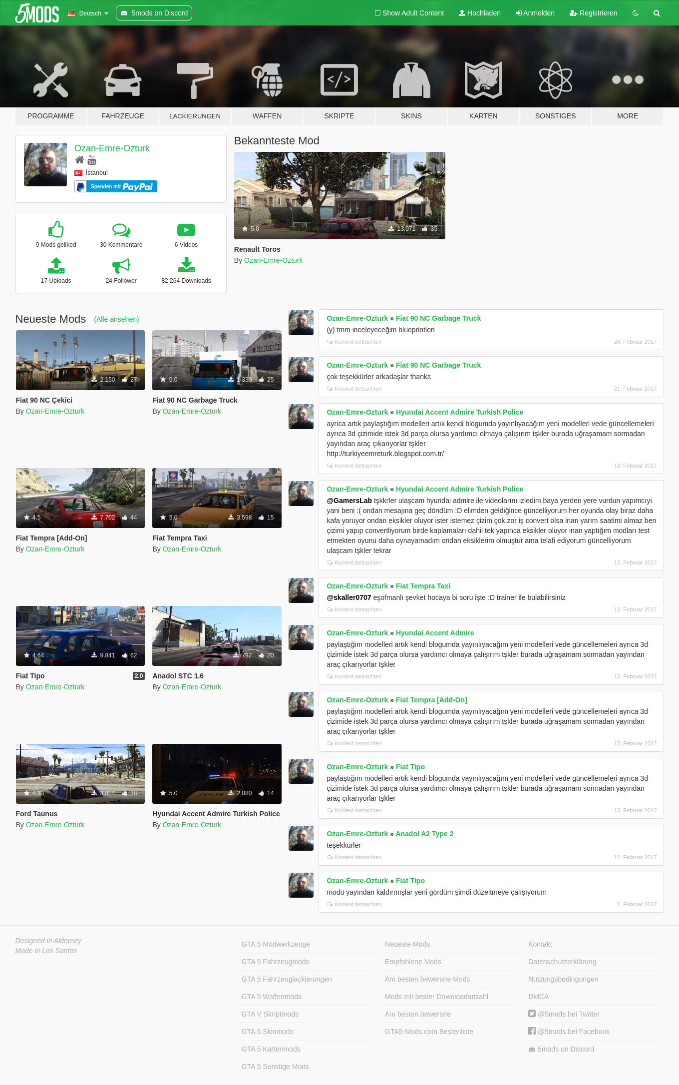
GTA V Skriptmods (270, 1014)
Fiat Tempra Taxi (423, 586)
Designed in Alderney (48, 941)
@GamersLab (349, 501)
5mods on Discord (561, 1049)
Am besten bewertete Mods (427, 979)
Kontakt (540, 944)
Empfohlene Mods (413, 962)
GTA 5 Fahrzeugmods (276, 962)
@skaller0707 (349, 597)
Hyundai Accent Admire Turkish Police (459, 412)
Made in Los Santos (46, 951)
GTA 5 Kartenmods (271, 1049)
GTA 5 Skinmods (268, 1032)
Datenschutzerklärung (562, 962)
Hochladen (480, 13)
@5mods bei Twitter (564, 1014)
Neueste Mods (407, 944)
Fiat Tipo (410, 767)
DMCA (538, 997)
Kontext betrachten (354, 342)
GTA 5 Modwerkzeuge (276, 944)
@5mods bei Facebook (569, 1031)
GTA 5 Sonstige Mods (275, 1067)
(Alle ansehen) (116, 319)
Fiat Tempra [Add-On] (431, 700)
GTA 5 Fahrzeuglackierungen (287, 979)
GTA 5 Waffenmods (272, 997)
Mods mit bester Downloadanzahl (436, 997)
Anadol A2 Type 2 (424, 834)
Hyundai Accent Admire (435, 633)
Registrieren (593, 13)
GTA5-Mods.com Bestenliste (429, 1032)
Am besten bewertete (418, 1014)
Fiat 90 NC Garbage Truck (438, 318)
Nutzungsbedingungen (563, 979)
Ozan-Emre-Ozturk (112, 148)
